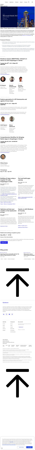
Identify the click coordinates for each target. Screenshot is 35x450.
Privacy (7, 345)
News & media (12, 328)
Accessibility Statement (13, 345)
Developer (4, 330)
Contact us (4, 328)
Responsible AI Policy (17, 345)
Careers (11, 325)
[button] (24, 346)
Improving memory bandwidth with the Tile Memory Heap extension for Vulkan (9, 254)
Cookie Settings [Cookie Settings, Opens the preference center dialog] (21, 447)
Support (4, 325)
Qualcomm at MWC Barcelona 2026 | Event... (9, 342)
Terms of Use (3, 345)
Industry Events (5, 343)
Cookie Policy (9, 345)
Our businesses (12, 330)
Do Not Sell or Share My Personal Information (9, 444)
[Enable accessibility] (2, 448)
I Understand (29, 447)
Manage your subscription (21, 329)
